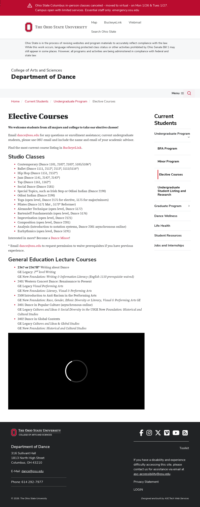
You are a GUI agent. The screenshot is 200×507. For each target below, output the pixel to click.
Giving (120, 93)
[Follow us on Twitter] (158, 433)
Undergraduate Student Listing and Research (172, 190)
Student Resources (168, 235)
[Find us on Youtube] (175, 433)
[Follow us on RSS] (185, 433)
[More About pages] (17, 94)
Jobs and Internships (169, 245)
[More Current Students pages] (96, 94)
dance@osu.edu (28, 135)
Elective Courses (171, 174)
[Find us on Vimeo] (167, 433)
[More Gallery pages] (34, 94)
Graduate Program (167, 205)
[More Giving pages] (126, 94)
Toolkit (170, 93)
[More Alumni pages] (144, 94)
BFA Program (167, 148)
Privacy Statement (146, 481)
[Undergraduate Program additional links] (189, 137)
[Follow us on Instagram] (149, 433)
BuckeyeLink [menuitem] (113, 22)
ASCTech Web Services (177, 497)
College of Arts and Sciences (36, 70)
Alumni (138, 93)
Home (15, 101)
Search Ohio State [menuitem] (103, 32)
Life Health (162, 225)
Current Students (83, 93)
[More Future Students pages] (64, 94)
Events (107, 93)
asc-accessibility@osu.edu (152, 473)
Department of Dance (43, 77)
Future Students (52, 93)
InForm (156, 93)
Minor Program (168, 161)
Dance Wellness (165, 215)
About (11, 93)
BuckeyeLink (72, 147)
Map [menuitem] (94, 22)
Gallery (28, 93)
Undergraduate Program (70, 101)
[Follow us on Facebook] (141, 433)
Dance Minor (60, 238)
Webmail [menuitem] (135, 22)
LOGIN (138, 489)
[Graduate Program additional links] (189, 205)
